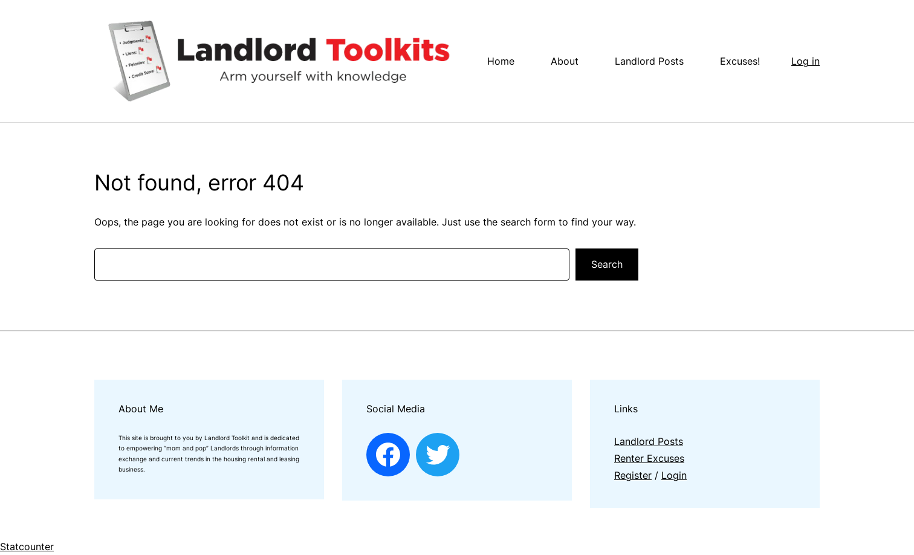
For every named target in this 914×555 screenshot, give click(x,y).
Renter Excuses (649, 458)
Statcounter (27, 546)
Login (674, 475)
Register (633, 475)
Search (607, 264)
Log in (805, 61)
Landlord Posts (648, 441)
